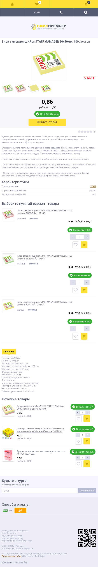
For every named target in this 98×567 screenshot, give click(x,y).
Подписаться (87, 490)
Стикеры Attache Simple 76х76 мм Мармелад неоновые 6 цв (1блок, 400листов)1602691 (40, 430)
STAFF (93, 186)
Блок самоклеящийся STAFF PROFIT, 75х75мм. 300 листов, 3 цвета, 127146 (40, 407)
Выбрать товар (47, 122)
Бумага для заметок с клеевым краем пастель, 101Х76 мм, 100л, (41, 452)
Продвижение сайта (11, 556)
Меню (37, 12)
